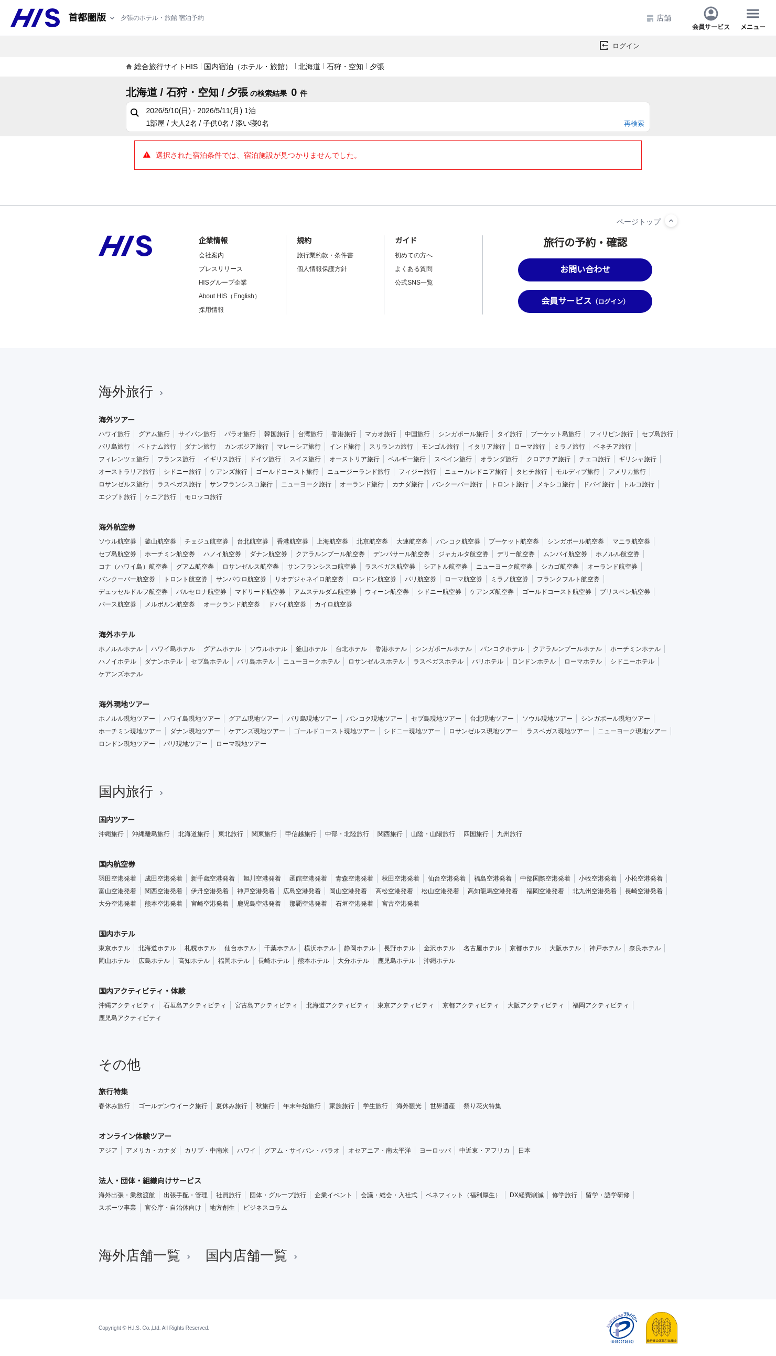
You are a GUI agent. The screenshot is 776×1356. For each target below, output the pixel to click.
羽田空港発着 (117, 878)
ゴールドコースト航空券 (556, 591)
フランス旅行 (176, 459)
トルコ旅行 (638, 484)
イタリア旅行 (486, 446)
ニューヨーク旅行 (306, 484)
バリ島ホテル (256, 661)
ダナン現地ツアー (195, 731)
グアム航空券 (195, 566)
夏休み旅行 (231, 1106)
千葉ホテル (280, 948)
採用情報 (211, 309)
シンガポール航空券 (575, 541)
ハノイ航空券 (222, 554)
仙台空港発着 (447, 878)
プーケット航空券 (514, 541)
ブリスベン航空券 (625, 591)
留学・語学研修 (608, 1195)
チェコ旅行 (594, 459)
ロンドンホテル (534, 661)
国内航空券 (117, 864)
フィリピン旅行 (611, 434)
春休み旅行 (114, 1106)
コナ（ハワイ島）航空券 (133, 566)
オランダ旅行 (499, 459)
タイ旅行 (509, 434)
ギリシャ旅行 (637, 459)
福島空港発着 (493, 878)
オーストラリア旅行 (127, 471)
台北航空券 (252, 541)
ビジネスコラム (265, 1207)
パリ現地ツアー (186, 743)
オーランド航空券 (612, 566)
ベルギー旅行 (407, 459)
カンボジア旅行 (246, 446)
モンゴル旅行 (440, 446)
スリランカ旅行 (391, 446)
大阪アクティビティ (536, 1005)
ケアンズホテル (121, 674)
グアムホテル (222, 649)
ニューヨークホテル (311, 661)
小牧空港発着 (598, 878)
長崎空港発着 (644, 891)
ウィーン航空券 (387, 591)
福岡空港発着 (545, 891)
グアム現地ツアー (254, 718)
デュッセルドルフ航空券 (133, 591)
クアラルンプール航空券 (330, 554)
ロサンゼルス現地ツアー (483, 731)
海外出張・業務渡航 (127, 1195)
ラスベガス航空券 (390, 566)
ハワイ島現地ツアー (192, 718)
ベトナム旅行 (157, 446)
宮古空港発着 (400, 903)
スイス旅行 (305, 459)
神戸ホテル (605, 948)
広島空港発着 (302, 891)
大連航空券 (412, 541)
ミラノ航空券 (510, 579)
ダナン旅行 (200, 446)
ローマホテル (583, 661)
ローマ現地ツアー (241, 743)
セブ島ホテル (210, 661)
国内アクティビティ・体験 (142, 991)
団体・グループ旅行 (278, 1195)
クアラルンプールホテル (567, 649)
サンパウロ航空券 (241, 579)
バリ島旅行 (114, 446)
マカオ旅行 (380, 434)
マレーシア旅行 (299, 446)
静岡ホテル (359, 948)
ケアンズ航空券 (492, 591)
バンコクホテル (502, 649)
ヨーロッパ (435, 1150)
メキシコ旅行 (556, 484)
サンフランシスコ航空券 (322, 566)
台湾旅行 (310, 434)
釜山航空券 (160, 541)
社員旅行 (228, 1195)
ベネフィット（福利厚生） (463, 1195)
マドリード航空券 (260, 591)
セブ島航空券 (117, 554)
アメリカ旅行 (627, 471)
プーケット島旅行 (556, 434)
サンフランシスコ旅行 (241, 484)
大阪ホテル (565, 948)
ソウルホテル (268, 649)
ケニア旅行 (160, 497)
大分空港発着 (117, 903)
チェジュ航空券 (207, 541)
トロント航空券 (186, 579)
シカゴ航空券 (560, 566)
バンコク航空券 (458, 541)
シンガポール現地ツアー (615, 718)
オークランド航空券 (231, 604)
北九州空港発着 (595, 891)
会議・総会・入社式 (389, 1195)
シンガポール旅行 (463, 434)
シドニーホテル (632, 661)
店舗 (658, 18)
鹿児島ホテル (396, 960)
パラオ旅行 (240, 434)
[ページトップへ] (671, 220)
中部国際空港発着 (545, 878)
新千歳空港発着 (213, 878)
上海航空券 (332, 541)
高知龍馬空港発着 (493, 891)
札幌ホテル (200, 948)
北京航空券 (372, 541)
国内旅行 (132, 791)
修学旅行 (564, 1195)
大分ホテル (353, 960)
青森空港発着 (354, 878)
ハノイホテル (117, 661)
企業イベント (333, 1195)
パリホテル (487, 661)
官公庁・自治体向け (173, 1207)
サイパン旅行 (197, 434)
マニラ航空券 (631, 541)
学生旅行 (375, 1106)
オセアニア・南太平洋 (379, 1150)
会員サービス (711, 17)
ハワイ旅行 (114, 434)
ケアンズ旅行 (228, 471)
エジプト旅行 (117, 497)
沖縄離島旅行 (151, 834)
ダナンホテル (163, 661)
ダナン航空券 (268, 554)
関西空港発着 (163, 891)
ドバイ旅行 (599, 484)
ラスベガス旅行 (179, 484)
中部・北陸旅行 (347, 834)
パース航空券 (117, 604)
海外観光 (409, 1106)
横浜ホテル (320, 948)
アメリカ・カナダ (151, 1150)
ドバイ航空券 (287, 604)
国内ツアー (117, 820)
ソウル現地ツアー (547, 718)
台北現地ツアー (492, 718)
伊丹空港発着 (210, 891)
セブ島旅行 (657, 434)
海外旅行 (132, 391)
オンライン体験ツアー (135, 1136)
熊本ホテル (313, 960)
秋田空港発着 (400, 878)
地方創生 (222, 1207)
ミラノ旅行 (569, 446)
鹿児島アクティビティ (130, 1018)
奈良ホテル (645, 948)
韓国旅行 (276, 434)
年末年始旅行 (302, 1106)
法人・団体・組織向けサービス (150, 1181)
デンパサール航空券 (401, 554)
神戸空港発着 (256, 891)
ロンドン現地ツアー (127, 743)
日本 (524, 1150)
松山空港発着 (440, 891)
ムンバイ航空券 (565, 554)
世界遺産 (442, 1106)
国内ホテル (117, 934)
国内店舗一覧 (253, 1255)
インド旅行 (345, 446)
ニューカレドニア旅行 (476, 471)
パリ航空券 (420, 579)
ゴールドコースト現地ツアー (334, 731)
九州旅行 (509, 834)
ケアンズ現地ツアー (257, 731)
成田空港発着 (163, 878)
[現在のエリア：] (92, 18)
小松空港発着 (644, 878)
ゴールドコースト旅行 (287, 471)
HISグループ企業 (223, 282)
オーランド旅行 (362, 484)
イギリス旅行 (222, 459)
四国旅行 (476, 834)
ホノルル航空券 (618, 554)
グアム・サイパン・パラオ (302, 1150)
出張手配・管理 (186, 1195)
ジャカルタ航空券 (463, 554)
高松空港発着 (394, 891)
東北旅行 (230, 834)
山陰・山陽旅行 (433, 834)
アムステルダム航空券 (325, 591)
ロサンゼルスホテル (376, 661)
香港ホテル (391, 649)
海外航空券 (117, 527)
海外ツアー (117, 420)
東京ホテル (114, 948)
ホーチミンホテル (635, 649)
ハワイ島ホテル (173, 649)
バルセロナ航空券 (201, 591)
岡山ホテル (114, 960)
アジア (108, 1150)
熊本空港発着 (163, 903)
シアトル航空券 (446, 566)
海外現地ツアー (124, 704)
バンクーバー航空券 (127, 579)
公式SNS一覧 (414, 282)
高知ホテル (194, 960)
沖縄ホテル (439, 960)
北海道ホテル (157, 948)
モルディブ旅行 (578, 471)
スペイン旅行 (453, 459)
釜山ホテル (311, 649)
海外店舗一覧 (146, 1255)
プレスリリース (221, 269)
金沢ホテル (439, 948)
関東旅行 (264, 834)
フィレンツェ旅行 (124, 459)
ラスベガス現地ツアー (557, 731)
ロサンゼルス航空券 (250, 566)
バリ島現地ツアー (312, 718)
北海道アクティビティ (337, 1005)
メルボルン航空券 (170, 604)
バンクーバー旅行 (457, 484)
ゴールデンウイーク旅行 (173, 1106)
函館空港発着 (308, 878)
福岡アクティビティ (601, 1005)
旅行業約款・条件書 (325, 255)
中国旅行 (417, 434)
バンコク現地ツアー (374, 718)
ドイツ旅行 (265, 459)
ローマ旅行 (529, 446)
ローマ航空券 (463, 579)
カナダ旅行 (408, 484)
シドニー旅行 (182, 471)
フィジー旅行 (417, 471)
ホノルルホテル (121, 649)
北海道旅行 (194, 834)
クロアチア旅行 (548, 459)
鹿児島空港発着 (259, 903)
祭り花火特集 (482, 1106)
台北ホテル (351, 649)
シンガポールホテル (443, 649)
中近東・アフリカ (484, 1150)
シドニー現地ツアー (412, 731)
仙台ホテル (240, 948)
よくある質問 (414, 269)
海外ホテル (117, 635)
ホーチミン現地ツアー (130, 731)
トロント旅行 (510, 484)
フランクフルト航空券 (568, 579)
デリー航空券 (516, 554)
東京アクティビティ (406, 1005)
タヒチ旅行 (531, 471)
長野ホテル (399, 948)
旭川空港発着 (262, 878)
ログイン (626, 46)
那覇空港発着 (308, 903)
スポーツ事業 (117, 1207)
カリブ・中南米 (207, 1150)
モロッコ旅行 (203, 497)
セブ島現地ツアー (436, 718)
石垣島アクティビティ (195, 1005)
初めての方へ (414, 255)
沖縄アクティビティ (127, 1005)
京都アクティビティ (471, 1005)
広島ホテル (154, 960)
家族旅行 (341, 1106)
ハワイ (246, 1150)
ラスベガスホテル (438, 661)
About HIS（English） (230, 296)
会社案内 (211, 255)
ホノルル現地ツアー (127, 718)
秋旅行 (265, 1106)
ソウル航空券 (117, 541)
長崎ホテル (273, 960)
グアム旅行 (154, 434)
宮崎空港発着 (210, 903)
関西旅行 (390, 834)
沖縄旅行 (111, 834)
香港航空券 (292, 541)
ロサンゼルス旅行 (124, 484)
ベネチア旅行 (612, 446)
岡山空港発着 (348, 891)
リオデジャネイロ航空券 (309, 579)
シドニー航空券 (439, 591)
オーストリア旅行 (354, 459)
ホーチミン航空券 (170, 554)
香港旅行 (344, 434)
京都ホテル (525, 948)
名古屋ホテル (482, 948)
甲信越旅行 (301, 834)
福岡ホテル (234, 960)
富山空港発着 (117, 891)
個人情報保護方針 (322, 269)
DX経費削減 (527, 1195)
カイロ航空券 (333, 604)
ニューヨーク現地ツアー (632, 731)
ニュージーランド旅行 (358, 471)
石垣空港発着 (354, 903)
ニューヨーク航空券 (504, 566)
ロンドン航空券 (374, 579)
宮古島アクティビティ (266, 1005)
